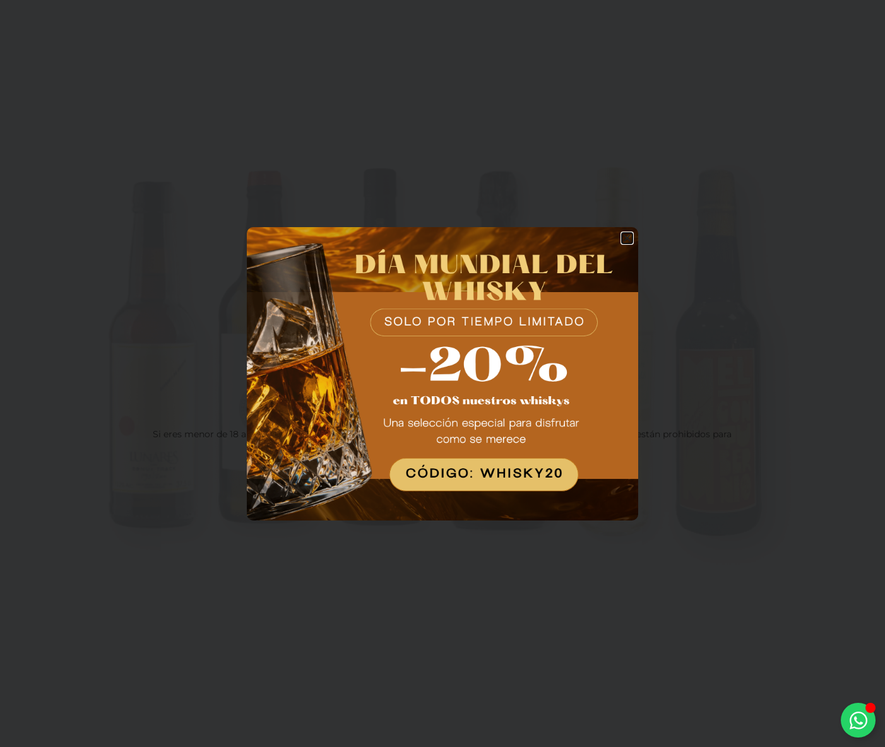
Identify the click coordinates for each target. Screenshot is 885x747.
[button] (627, 238)
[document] (442, 373)
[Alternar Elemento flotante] (858, 720)
